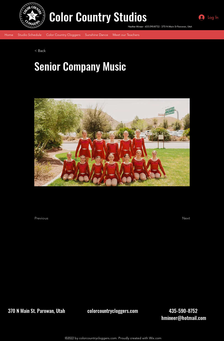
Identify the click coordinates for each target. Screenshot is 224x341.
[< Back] (50, 50)
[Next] (178, 218)
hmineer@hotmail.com (183, 317)
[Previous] (50, 218)
